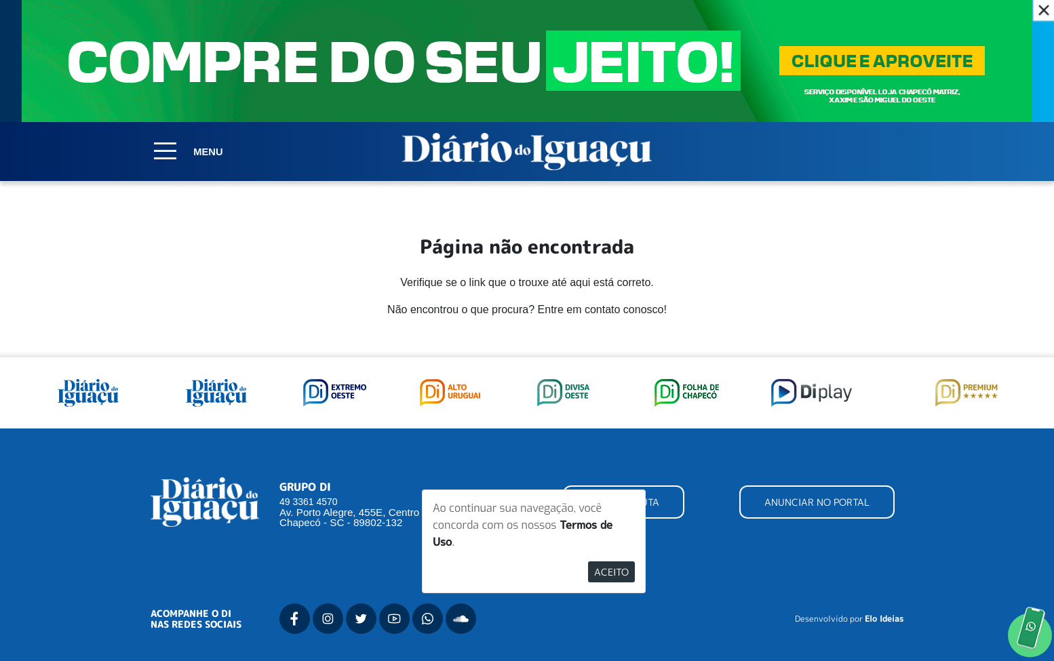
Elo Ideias (884, 619)
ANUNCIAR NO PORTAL (817, 502)
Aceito (611, 571)
